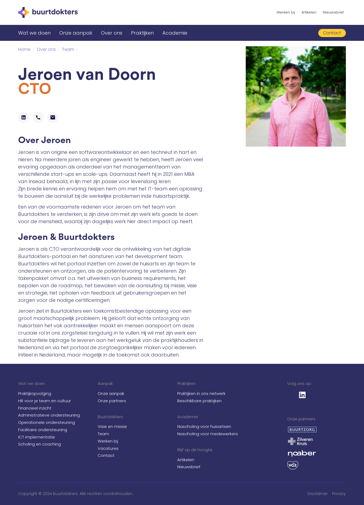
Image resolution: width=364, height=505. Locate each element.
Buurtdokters (110, 417)
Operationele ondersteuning (46, 422)
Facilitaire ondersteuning (42, 430)
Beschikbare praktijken (199, 401)
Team (103, 434)
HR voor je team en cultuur (44, 401)
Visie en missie (112, 426)
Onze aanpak (75, 32)
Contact (106, 455)
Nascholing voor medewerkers (207, 434)
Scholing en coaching (39, 444)
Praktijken (142, 32)
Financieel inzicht (34, 408)
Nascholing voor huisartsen (204, 426)
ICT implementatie (36, 437)
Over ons (111, 32)
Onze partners (112, 401)
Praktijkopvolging (34, 393)
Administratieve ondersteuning (49, 415)
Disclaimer (317, 493)
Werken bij (286, 12)
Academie (174, 32)
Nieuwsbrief (333, 12)
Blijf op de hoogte (194, 450)
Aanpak (105, 383)
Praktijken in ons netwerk (201, 393)
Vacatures (108, 448)
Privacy (339, 493)
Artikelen (308, 12)
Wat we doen (34, 32)
